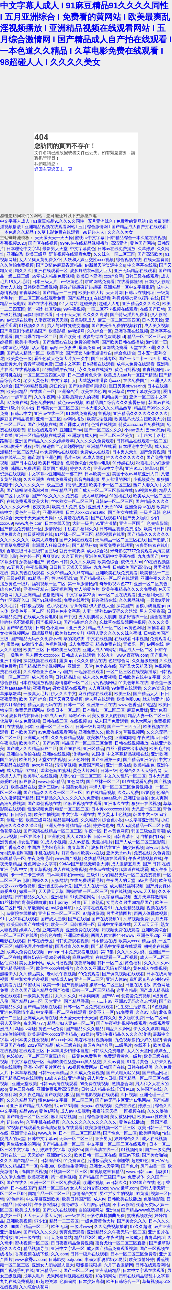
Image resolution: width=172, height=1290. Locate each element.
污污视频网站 (103, 682)
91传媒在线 (123, 462)
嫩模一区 (27, 891)
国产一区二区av (78, 1270)
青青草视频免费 (38, 364)
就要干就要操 (72, 550)
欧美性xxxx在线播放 (55, 968)
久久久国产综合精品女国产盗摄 (40, 990)
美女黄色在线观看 (27, 572)
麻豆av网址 (83, 957)
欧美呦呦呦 (149, 1133)
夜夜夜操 (41, 506)
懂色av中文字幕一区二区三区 (65, 1100)
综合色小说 (112, 820)
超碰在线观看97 (42, 430)
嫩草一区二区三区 (106, 984)
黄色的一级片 (27, 512)
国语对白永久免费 (72, 946)
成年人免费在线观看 (136, 364)
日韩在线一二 (12, 1155)
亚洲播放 (76, 1078)
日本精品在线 (103, 940)
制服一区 (14, 820)
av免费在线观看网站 (57, 732)
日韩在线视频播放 (131, 743)
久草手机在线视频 (43, 1122)
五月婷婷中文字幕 (48, 1149)
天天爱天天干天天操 (78, 1017)
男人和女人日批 (102, 1078)
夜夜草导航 (84, 962)
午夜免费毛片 (40, 858)
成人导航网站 (94, 495)
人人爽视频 (98, 688)
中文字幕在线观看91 (93, 907)
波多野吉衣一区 (133, 616)
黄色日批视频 (127, 369)
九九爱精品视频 (129, 907)
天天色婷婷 (78, 759)
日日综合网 (21, 814)
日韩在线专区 (40, 940)
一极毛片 (14, 655)
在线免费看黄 (59, 479)
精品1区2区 (85, 1237)
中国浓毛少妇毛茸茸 (46, 847)
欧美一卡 (51, 984)
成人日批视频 (59, 962)
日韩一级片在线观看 (89, 1254)
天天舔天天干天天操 (54, 237)
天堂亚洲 (53, 1001)
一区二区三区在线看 (19, 935)
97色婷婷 (15, 1199)
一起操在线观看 (89, 671)
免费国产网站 (91, 765)
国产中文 (67, 616)
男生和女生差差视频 (30, 979)
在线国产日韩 (152, 309)
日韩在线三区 (55, 721)
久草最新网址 (36, 907)
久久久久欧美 (82, 561)
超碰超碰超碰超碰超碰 (80, 287)
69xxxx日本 (61, 1039)
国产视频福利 (74, 984)
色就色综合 (76, 462)
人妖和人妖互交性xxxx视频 (88, 259)
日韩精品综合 (67, 677)
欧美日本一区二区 (63, 710)
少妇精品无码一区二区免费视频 (131, 874)
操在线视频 (120, 891)
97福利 (32, 770)
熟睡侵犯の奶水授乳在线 (135, 298)
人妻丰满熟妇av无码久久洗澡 (110, 611)
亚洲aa (112, 1210)
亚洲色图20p (148, 935)
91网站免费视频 (81, 413)
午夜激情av (148, 737)
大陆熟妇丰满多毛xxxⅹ (99, 380)
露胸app (67, 660)
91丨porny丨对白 (65, 902)
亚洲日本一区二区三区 (59, 913)
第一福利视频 (63, 1177)
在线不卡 (142, 1045)
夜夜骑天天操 (105, 1111)
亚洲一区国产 (131, 523)
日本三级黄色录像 (84, 375)
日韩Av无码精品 (53, 1072)
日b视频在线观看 (98, 364)
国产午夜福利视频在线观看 (121, 1023)
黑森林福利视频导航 (93, 1039)
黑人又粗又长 (79, 836)
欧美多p (113, 732)
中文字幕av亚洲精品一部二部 (55, 473)
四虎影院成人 (83, 320)
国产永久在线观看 (59, 1210)
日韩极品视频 (31, 605)
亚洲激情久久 (59, 1155)
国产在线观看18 (106, 517)
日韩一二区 (74, 704)
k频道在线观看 (134, 869)
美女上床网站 (31, 962)
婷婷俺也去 (103, 825)
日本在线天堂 (57, 523)
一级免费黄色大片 (98, 1221)
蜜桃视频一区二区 (32, 1243)
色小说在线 (57, 605)
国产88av (110, 995)
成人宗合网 (42, 677)
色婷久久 (107, 1017)
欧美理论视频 (99, 419)
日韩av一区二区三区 (114, 501)
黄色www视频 (71, 402)
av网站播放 (74, 419)
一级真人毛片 (36, 693)
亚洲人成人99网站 (100, 649)
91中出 (27, 408)
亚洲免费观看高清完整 (58, 1089)
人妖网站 (59, 880)
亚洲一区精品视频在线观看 (40, 435)
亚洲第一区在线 (101, 704)
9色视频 (159, 1006)
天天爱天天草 (50, 891)
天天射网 (114, 292)
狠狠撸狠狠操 (88, 1265)
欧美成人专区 (27, 1210)
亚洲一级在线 (118, 765)
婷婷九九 (105, 655)
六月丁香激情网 (118, 1265)
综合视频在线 (128, 259)
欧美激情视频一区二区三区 (110, 1127)
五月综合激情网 (93, 1116)
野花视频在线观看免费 (70, 254)
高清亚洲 (119, 243)
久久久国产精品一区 (19, 1160)
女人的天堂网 (139, 1050)
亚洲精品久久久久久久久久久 (140, 413)
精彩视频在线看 (110, 534)
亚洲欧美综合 (154, 929)
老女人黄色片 (36, 380)
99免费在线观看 (126, 688)
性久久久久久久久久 (125, 457)
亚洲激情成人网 (82, 435)
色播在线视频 (103, 424)
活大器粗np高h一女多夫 (54, 347)
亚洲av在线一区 (49, 413)
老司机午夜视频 (61, 973)
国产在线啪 (78, 918)
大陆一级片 (82, 523)
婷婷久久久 (80, 468)
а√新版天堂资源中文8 (105, 265)
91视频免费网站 (82, 1067)
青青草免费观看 (14, 545)
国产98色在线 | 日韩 (25, 627)
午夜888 (47, 1166)
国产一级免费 (157, 1149)
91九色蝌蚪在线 (133, 682)
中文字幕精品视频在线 (128, 754)
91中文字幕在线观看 (19, 918)
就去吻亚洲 (153, 699)
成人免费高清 (81, 644)
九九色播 (102, 567)
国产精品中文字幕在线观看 (116, 946)
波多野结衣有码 (24, 715)
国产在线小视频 (42, 303)
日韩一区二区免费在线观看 (88, 1006)
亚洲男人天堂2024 (105, 506)
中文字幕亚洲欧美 (43, 1199)
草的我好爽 (74, 638)
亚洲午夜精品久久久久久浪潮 (123, 1034)
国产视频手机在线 (17, 1270)
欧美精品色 (144, 765)
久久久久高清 (95, 314)
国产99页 (51, 743)
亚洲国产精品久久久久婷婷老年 (44, 441)
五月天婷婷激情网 (150, 896)
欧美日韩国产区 (76, 1199)
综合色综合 (124, 353)
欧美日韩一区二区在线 (95, 1155)
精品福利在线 (65, 820)
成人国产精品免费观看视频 (112, 1248)
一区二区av (156, 1017)
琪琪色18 (125, 1089)
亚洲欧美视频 (19, 1221)
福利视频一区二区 (48, 583)
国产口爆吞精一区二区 (36, 336)
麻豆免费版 (137, 710)
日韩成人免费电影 (108, 1050)
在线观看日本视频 (131, 638)
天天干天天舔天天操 (42, 1215)
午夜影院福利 (46, 1204)
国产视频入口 (48, 622)
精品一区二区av (53, 1188)
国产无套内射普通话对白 (89, 353)
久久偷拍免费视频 (17, 265)
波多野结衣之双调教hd (104, 336)
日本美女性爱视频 (32, 1039)
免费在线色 (125, 1105)
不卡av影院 (123, 1204)
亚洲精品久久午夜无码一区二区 (116, 1232)
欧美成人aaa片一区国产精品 (130, 375)
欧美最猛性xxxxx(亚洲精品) (53, 1034)
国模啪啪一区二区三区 (87, 891)
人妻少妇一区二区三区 (80, 776)
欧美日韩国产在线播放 (27, 924)
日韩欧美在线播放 (124, 1199)
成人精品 (14, 770)
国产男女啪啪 (135, 517)
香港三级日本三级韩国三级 (31, 550)
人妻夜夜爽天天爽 (51, 320)
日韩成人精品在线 (98, 1089)
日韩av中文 (21, 413)
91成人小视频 (53, 842)
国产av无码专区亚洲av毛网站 (122, 1100)
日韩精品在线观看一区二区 (141, 441)
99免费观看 (89, 973)
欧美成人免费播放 (69, 506)
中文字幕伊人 (63, 380)
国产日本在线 (23, 462)
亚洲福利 (59, 896)
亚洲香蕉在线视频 (131, 331)
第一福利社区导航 (44, 309)
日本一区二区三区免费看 (133, 1254)
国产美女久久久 (131, 1221)
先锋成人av (61, 979)
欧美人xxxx (129, 940)
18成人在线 (55, 1078)
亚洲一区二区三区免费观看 (55, 1182)
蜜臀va (12, 644)
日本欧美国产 (23, 732)
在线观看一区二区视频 (117, 957)
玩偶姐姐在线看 (38, 314)
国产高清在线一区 (102, 1149)
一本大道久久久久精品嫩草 (106, 408)
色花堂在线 (10, 831)
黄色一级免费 (50, 1028)
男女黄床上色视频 (114, 814)
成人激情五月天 (126, 864)
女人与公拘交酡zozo (89, 1188)
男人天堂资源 (152, 611)
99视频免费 (146, 490)
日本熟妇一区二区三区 (104, 710)
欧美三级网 (36, 254)
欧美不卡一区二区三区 (110, 484)
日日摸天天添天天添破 (70, 567)
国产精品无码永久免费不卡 (36, 638)
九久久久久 (65, 995)
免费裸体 (136, 1177)
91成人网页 (93, 457)
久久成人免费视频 (87, 1072)
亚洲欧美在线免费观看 (117, 572)
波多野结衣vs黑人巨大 (91, 270)
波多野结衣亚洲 (105, 847)
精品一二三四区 (64, 1221)
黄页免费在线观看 (116, 545)
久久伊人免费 (12, 1177)
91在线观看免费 (137, 781)
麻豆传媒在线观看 (95, 693)
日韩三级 (108, 770)
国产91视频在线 (47, 600)
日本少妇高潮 (91, 1281)
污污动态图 (76, 484)
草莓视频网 (133, 732)
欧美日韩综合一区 (123, 1281)
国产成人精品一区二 (25, 353)
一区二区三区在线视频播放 (131, 671)
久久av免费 (128, 792)
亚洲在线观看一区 (51, 270)
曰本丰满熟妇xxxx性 (66, 874)
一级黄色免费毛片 (84, 1056)
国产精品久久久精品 (85, 1028)
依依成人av (131, 561)
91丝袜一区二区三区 (74, 534)
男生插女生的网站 (23, 1144)
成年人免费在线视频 (25, 951)
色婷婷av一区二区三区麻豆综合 (36, 1056)
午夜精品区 (61, 490)
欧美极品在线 (23, 787)
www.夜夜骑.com (132, 655)
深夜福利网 (61, 589)
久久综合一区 (99, 331)
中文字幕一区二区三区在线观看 (117, 1144)
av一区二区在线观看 (117, 594)
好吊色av (70, 853)
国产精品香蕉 (76, 1001)
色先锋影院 (157, 523)
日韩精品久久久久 (32, 896)
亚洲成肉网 (124, 737)
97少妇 (40, 1221)
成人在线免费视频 (70, 869)
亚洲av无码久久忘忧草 (136, 1001)
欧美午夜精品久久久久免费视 (129, 589)
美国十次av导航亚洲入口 (135, 473)
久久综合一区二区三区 (114, 254)
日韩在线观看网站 (152, 1265)
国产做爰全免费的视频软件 (116, 325)
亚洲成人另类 (36, 737)
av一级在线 (74, 1215)
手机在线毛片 (47, 853)
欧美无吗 (59, 1226)
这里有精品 (126, 990)
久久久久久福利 (131, 951)
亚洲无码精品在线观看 (135, 270)
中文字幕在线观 (142, 265)
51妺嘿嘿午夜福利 (59, 369)
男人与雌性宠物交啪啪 (68, 325)
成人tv (99, 1199)
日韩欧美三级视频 (40, 287)
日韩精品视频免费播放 (120, 528)
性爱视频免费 (40, 809)
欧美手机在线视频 (40, 776)
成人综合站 (97, 550)
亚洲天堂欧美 (24, 1083)
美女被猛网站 (122, 1116)
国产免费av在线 (57, 342)
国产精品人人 (145, 693)
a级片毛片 (147, 880)
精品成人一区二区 (104, 627)
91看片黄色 (137, 1061)
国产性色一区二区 (120, 1133)
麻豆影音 (27, 781)
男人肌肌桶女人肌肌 (97, 616)
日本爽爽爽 (88, 995)
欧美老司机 (29, 743)
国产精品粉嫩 (84, 545)
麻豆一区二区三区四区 (119, 320)
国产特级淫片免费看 (129, 314)
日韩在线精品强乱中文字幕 (144, 1276)
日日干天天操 (67, 314)
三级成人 (133, 1237)
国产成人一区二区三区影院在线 (103, 490)
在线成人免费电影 (40, 616)
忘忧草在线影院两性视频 (122, 622)
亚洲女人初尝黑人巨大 (53, 1265)
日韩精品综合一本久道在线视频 (136, 237)
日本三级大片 (44, 281)
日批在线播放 (138, 984)
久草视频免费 (136, 918)
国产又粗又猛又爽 (123, 1072)
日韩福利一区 (82, 924)
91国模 (97, 754)
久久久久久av (156, 962)
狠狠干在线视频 (146, 803)
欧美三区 (122, 693)
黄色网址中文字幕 (40, 864)
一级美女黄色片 (38, 995)
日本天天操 (152, 320)
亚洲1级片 (9, 408)
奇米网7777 (34, 1023)
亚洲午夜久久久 (155, 578)
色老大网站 (141, 721)
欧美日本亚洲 (89, 276)
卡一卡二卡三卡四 (27, 874)
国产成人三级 (53, 918)
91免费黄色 (74, 1160)
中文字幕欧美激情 (144, 391)
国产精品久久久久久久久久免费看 (67, 798)
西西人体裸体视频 (150, 913)
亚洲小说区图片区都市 (44, 1067)
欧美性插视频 (46, 814)
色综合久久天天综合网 (141, 770)
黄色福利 (133, 962)
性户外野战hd (64, 578)
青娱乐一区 (133, 644)
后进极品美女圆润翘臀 (108, 1160)
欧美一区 (59, 924)
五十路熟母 (93, 902)
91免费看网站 (83, 896)
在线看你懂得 (129, 281)
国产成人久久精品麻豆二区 (31, 748)
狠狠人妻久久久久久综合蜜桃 (114, 633)
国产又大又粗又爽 (135, 666)
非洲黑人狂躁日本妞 (51, 545)
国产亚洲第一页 (106, 759)
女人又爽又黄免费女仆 (40, 259)
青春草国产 (78, 847)
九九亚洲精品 (27, 594)
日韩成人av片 (53, 715)
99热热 (149, 704)
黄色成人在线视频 (150, 968)
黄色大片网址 (85, 770)
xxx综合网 (113, 276)
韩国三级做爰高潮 (148, 831)
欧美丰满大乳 (27, 342)
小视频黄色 (143, 479)
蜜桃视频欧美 (139, 1215)
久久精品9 (90, 820)
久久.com (59, 1254)
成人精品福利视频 (126, 885)
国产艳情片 (158, 539)
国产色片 (129, 1166)
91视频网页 (132, 1149)
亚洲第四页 (52, 929)
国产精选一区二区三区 (27, 1116)
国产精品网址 (154, 1072)
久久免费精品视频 (68, 737)
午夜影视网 (36, 567)
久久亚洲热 (33, 479)
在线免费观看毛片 (87, 880)
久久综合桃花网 (34, 1287)
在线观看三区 (31, 1050)
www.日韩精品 (51, 781)
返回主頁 (42, 169)
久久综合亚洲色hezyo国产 (47, 671)
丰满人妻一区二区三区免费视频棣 (121, 787)
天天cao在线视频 (97, 1105)
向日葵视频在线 (38, 534)
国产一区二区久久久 (103, 430)
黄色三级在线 (21, 1089)
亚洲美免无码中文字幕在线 (110, 556)
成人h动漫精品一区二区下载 (142, 825)
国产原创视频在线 (44, 803)
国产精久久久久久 (40, 1232)
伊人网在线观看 (99, 699)
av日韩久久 (116, 1182)
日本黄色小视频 (14, 347)
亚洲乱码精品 (107, 1270)
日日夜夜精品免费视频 (72, 1243)
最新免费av (89, 347)
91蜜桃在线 (120, 495)
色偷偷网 (68, 1281)
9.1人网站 (68, 303)
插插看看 (155, 627)
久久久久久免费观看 (95, 441)
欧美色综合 (108, 561)
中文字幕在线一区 (27, 1061)
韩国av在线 (159, 402)
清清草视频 (65, 765)
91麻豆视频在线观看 (82, 803)
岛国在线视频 (34, 1171)
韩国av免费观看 (25, 468)
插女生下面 (27, 842)
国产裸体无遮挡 (74, 424)
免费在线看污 (76, 600)
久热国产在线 (149, 1089)
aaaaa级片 (111, 798)
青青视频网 (152, 369)
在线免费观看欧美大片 (27, 501)
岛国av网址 (25, 1028)
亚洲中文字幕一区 (68, 1248)
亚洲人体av (116, 979)
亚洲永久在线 (116, 803)
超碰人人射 (109, 303)
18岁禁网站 (106, 1276)
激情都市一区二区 (72, 682)
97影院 (147, 792)
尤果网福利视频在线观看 (70, 1276)
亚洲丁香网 (10, 660)
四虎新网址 (42, 633)
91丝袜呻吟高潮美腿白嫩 (23, 902)
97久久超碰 (140, 1226)
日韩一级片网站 (90, 726)
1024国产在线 (142, 1182)
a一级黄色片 (71, 281)
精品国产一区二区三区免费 (87, 743)
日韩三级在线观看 (142, 276)
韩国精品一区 (12, 858)
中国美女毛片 (74, 787)
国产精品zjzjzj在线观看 (89, 298)
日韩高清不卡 (125, 836)
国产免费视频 (152, 451)
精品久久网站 (118, 1028)
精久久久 (23, 270)
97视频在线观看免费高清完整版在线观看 (44, 1127)
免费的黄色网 (86, 342)
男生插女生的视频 (116, 1193)
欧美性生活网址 (72, 1166)
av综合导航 (61, 907)
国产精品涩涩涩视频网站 (42, 666)
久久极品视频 (131, 600)
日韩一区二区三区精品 (93, 990)
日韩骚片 (23, 1204)
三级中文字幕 (67, 364)
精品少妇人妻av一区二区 (70, 1023)
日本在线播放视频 (36, 682)
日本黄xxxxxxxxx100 (110, 809)
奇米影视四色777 (115, 583)
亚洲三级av (49, 787)
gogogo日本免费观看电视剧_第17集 (81, 951)
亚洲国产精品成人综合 (31, 1105)
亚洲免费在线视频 (82, 929)
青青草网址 (29, 292)
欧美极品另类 (99, 737)
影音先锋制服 (86, 479)
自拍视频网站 (91, 1210)
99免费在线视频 (94, 1083)
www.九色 (47, 1133)
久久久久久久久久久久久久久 (89, 1122)
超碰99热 (15, 1122)
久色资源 (161, 853)
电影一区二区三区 (72, 809)
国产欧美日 (69, 336)
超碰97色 (140, 1160)
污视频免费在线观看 (121, 929)
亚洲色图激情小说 (17, 1012)
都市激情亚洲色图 (44, 457)
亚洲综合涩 (67, 391)
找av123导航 (66, 1105)
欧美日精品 (17, 391)
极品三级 (55, 484)
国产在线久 (17, 1182)
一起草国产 (21, 397)
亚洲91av (134, 468)
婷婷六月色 (29, 929)
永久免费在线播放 (95, 369)
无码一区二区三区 (76, 1138)
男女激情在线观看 (69, 688)
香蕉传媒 (78, 605)
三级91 (92, 874)
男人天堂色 (10, 1023)
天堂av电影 (99, 462)
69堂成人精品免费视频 (53, 276)
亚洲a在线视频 (56, 754)
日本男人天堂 (124, 451)
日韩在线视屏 (140, 1067)
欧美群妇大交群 (70, 633)
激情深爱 (52, 528)
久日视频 (128, 1094)
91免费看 (124, 1012)
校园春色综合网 (98, 1045)
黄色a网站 (48, 1111)
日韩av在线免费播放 (116, 248)
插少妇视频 (133, 847)
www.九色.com (28, 523)
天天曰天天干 (145, 924)
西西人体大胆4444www (112, 935)
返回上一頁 (61, 169)
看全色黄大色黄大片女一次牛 (61, 358)
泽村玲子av (79, 715)
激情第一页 (156, 342)
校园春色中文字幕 (63, 611)
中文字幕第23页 (81, 594)
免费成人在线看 (95, 451)
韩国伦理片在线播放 (34, 946)
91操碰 (87, 1034)
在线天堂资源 (156, 259)
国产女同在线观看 (76, 539)
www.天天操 (144, 891)
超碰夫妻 (88, 303)
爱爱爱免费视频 (136, 995)
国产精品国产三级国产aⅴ (101, 1177)
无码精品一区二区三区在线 (120, 539)
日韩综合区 (50, 1160)
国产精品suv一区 (26, 1001)
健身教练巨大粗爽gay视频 (86, 1204)
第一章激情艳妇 (82, 583)
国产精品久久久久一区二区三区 (53, 792)
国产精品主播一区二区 (63, 1144)
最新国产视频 (55, 468)
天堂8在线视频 (52, 759)
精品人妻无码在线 (44, 704)
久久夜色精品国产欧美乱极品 (46, 1094)
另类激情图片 (119, 913)
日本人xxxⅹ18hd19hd (86, 512)
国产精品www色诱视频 (142, 1210)
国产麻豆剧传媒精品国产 (23, 331)
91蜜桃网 (31, 984)
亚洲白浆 (14, 254)
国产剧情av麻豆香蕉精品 (59, 265)
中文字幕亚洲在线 (78, 814)
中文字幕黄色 (82, 248)
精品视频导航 (36, 1248)
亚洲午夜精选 (36, 589)
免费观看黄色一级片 (123, 1056)
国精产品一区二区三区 (49, 1193)
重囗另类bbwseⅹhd (127, 386)
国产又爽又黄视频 (66, 699)
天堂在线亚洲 (142, 347)
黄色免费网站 (42, 402)
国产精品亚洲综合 (140, 759)
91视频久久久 (32, 325)
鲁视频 (104, 413)
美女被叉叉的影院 (109, 715)
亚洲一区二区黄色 (150, 583)
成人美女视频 (156, 325)
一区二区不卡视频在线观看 (112, 309)
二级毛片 (123, 1045)
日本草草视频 (23, 1072)
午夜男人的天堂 (120, 880)
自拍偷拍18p (152, 836)
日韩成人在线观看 (78, 655)
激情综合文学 (84, 1193)
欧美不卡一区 (101, 1012)
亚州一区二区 (48, 419)
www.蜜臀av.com (30, 1259)
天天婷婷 (36, 1155)
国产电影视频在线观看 (97, 1094)
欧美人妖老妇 (44, 539)
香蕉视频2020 (13, 243)
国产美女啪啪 (154, 1155)
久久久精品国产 (21, 1100)
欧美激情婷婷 (141, 1259)
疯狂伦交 (57, 386)
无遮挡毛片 (102, 842)
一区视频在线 (132, 1111)
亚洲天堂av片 (119, 853)
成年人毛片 (33, 1276)
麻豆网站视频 (63, 1116)
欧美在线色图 (93, 391)
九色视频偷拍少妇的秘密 (138, 1039)
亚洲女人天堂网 (104, 1166)
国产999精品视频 (31, 386)
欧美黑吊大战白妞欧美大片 (139, 419)
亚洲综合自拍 (136, 798)
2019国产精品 (40, 1045)
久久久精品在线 (91, 660)
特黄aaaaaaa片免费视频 (141, 424)
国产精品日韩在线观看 (21, 1078)
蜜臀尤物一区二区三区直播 (121, 1243)
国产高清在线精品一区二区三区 (52, 831)
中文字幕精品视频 (115, 896)
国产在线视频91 (106, 918)
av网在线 (155, 644)
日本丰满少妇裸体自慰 (68, 1050)
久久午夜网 (44, 397)
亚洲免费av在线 (140, 506)
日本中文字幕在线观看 (144, 1270)
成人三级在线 (68, 1045)
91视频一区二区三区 (68, 1171)
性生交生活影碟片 (133, 1006)
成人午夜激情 (110, 1237)
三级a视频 (16, 578)
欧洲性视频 (93, 1182)
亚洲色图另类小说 (55, 885)
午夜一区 (93, 831)
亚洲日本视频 (76, 935)
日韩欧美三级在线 (63, 649)
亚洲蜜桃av (10, 1232)
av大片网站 (42, 765)
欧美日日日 (154, 528)
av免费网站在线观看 (59, 451)
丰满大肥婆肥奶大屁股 (106, 1259)
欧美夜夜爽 (38, 1177)
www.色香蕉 (130, 704)
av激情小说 (32, 644)
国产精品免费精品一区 (21, 528)
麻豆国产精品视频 (17, 419)
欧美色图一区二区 (27, 611)
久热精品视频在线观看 (105, 858)
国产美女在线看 (122, 512)
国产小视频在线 (42, 424)
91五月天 (15, 567)
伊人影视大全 (101, 605)
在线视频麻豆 (27, 369)
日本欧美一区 (97, 473)
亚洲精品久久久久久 (141, 303)
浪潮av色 (80, 754)
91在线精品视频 (100, 792)
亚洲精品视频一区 (17, 968)
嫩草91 (151, 468)
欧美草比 (55, 353)
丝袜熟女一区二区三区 (72, 501)
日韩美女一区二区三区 (58, 408)
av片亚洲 (162, 1226)
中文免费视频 (27, 721)
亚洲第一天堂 (80, 666)
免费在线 (142, 853)
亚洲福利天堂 (150, 594)
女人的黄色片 (86, 589)
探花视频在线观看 (40, 660)
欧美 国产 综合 (33, 699)
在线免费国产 (135, 380)
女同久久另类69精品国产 (129, 902)
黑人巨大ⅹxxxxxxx (43, 655)
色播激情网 (52, 594)
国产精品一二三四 (59, 292)
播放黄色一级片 (14, 583)
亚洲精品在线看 (101, 446)
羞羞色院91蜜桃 (56, 770)
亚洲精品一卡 (48, 1270)
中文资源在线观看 (72, 517)
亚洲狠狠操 (52, 512)
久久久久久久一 (29, 484)
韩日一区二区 (110, 962)
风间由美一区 (114, 397)
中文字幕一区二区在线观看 (61, 1012)
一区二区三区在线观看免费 (40, 298)
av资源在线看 (19, 320)
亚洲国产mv (71, 430)
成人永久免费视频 (99, 677)
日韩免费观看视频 (72, 940)
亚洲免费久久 (91, 732)
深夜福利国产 (31, 561)
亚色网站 (75, 781)
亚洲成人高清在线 (40, 1017)
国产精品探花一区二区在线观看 (108, 578)
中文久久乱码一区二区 (125, 776)
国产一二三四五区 (124, 726)
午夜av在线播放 (104, 869)
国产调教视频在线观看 (123, 973)
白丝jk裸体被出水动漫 (126, 748)
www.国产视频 (68, 858)
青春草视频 (40, 869)
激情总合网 (122, 1083)
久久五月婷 (72, 556)
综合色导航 (10, 589)
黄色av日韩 (57, 561)
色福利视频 (55, 644)
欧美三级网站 (38, 820)
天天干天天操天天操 (34, 517)
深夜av (152, 847)
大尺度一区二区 (146, 809)
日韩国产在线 (112, 1067)
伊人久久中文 (63, 693)
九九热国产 (148, 556)
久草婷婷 (146, 248)
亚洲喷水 (55, 836)
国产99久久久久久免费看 (56, 495)
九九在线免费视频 (17, 1281)
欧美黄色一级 (19, 358)
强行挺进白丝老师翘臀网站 (59, 446)
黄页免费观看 (72, 1232)
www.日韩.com (139, 1171)
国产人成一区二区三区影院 (140, 842)
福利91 (162, 1171)
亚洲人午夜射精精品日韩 (67, 825)
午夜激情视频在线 (145, 858)
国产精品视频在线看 (42, 1006)
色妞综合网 (119, 660)
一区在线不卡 (32, 836)
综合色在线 (50, 935)
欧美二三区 (33, 649)
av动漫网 (76, 331)
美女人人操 (10, 287)
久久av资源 (154, 688)
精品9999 (28, 1111)
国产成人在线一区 (91, 885)
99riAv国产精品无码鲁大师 (84, 864)
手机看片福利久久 (80, 528)
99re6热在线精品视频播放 (84, 243)
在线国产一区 (42, 391)
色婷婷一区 (29, 556)
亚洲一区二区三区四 (55, 726)
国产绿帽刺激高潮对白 (27, 490)
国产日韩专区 (103, 358)
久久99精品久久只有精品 (70, 572)
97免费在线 (17, 402)
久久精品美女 (31, 973)
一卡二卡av (101, 1001)
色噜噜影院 (154, 1199)
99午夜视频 (74, 309)
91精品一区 (38, 578)
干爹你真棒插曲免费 (106, 1215)
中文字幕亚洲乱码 (142, 820)
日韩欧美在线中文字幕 (140, 677)
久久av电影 (146, 1012)
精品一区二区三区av (146, 336)
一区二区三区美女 (116, 435)
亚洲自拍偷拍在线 (23, 754)
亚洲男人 (103, 1138)
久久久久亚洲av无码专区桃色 (103, 968)
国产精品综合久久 (80, 622)
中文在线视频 (99, 638)
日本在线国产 (23, 1188)
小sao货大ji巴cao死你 (144, 430)
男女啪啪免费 (131, 1017)
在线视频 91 (81, 721)
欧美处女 (27, 759)
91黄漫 (142, 1193)
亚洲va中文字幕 (108, 468)
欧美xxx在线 (92, 853)
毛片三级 (71, 457)
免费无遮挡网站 (29, 710)
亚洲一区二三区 (89, 979)
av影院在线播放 (21, 913)
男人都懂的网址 (116, 479)
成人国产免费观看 (111, 721)
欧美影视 (57, 331)
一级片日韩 (150, 512)
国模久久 (40, 880)
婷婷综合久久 (127, 1138)
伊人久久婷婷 (146, 1028)
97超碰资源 (93, 913)
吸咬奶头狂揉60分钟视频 (46, 957)
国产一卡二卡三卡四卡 (140, 358)
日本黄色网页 (116, 831)
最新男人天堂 (55, 248)
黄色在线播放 (131, 1122)
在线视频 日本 (20, 726)
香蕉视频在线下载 (32, 1254)
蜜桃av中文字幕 (90, 237)
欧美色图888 (128, 699)
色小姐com (56, 627)
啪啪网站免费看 (100, 281)
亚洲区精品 (93, 748)
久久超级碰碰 (144, 660)
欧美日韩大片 (91, 292)
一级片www (81, 1226)
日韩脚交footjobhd (66, 1259)
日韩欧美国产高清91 (132, 567)
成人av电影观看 (75, 1111)
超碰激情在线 (104, 600)
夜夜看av (41, 688)
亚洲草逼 (116, 391)
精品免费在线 (108, 644)
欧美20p (75, 1149)
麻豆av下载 (129, 1155)
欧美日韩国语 (50, 462)
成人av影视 (79, 842)
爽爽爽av (51, 556)
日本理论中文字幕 (23, 248)
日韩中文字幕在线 (114, 924)
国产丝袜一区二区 (103, 781)
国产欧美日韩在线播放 (123, 342)
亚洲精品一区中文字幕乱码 (129, 287)
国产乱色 (158, 655)
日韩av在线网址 (140, 292)
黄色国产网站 (142, 243)
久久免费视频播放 (111, 1226)
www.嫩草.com (124, 1188)
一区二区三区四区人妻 (44, 375)
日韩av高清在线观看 (58, 1083)
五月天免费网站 (57, 1237)
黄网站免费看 (115, 347)
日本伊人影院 (157, 281)
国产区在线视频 (43, 243)
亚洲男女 (77, 627)
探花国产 (124, 605)
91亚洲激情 (106, 523)
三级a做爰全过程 (16, 446)
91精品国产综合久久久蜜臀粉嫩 (116, 402)
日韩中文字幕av (42, 1138)
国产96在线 (70, 748)
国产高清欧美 (150, 254)
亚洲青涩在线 (23, 1133)
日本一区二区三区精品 (80, 1133)
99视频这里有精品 (107, 1171)
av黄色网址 (134, 627)
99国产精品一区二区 (30, 1226)
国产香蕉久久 (12, 847)
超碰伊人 (8, 973)
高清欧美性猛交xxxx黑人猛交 (74, 1061)
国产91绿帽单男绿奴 (87, 386)
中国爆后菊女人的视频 (78, 397)
